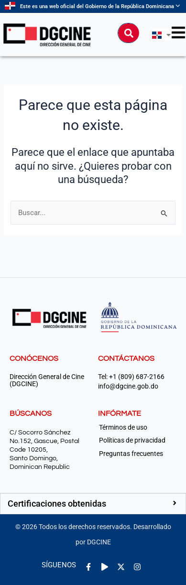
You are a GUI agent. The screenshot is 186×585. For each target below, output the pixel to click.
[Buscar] (128, 33)
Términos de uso (123, 427)
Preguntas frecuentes (131, 453)
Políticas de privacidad (132, 440)
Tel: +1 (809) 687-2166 (131, 376)
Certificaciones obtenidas (57, 503)
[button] (93, 504)
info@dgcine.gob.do (128, 386)
